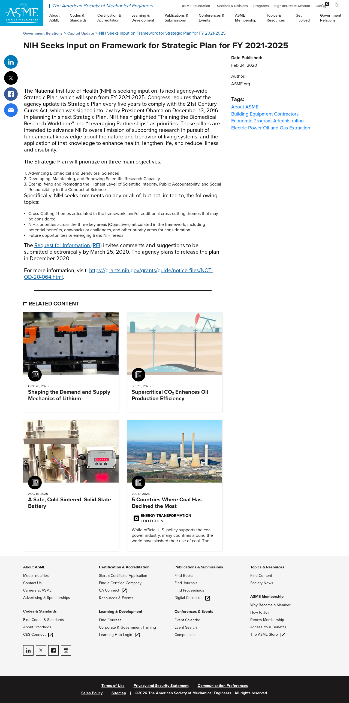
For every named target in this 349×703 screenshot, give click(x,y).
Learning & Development (120, 611)
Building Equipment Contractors (265, 114)
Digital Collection (192, 597)
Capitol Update (80, 33)
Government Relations (42, 33)
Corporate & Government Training (127, 627)
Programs (261, 6)
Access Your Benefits (268, 627)
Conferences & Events (193, 611)
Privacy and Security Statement (161, 685)
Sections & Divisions (232, 6)
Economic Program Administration (267, 121)
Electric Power (246, 128)
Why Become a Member (270, 605)
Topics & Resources (267, 567)
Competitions (185, 634)
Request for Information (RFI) (68, 245)
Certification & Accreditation (124, 567)
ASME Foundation (196, 6)
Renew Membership (267, 619)
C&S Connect (38, 634)
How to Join (260, 612)
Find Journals (185, 583)
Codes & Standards (40, 611)
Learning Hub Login (119, 634)
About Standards (37, 627)
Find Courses (110, 620)
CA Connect (113, 590)
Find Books (184, 575)
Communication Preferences (223, 685)
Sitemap (119, 693)
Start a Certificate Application (123, 575)
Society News (261, 583)
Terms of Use (113, 685)
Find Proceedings (189, 590)
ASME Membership (267, 596)
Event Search (185, 627)
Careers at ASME (37, 590)
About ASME (244, 107)
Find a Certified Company (120, 583)
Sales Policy (92, 693)
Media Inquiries (36, 575)
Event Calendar (187, 620)
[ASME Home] (21, 13)
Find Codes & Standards (43, 619)
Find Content (261, 575)
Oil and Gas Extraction (286, 128)
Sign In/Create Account (292, 6)
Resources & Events (116, 598)
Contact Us (32, 583)
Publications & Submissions (198, 567)
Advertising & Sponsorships (46, 597)
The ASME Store (267, 634)
